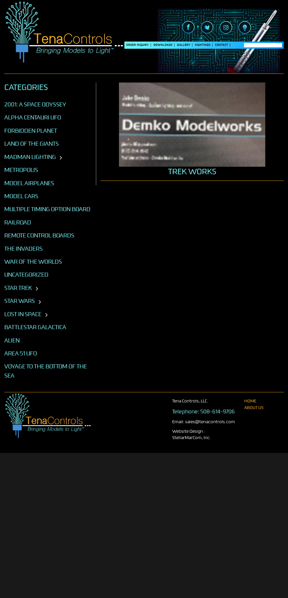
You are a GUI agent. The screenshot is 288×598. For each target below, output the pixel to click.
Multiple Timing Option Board (47, 209)
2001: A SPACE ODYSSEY (35, 104)
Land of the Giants (31, 143)
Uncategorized (26, 274)
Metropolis (21, 170)
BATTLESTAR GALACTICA (35, 327)
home (250, 401)
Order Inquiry (137, 45)
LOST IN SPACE (22, 314)
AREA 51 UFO (20, 353)
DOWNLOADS (163, 45)
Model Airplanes (29, 183)
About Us (254, 407)
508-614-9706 (217, 411)
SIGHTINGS (203, 45)
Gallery (183, 45)
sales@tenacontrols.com (210, 422)
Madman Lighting (30, 157)
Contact (221, 45)
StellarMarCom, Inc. (191, 437)
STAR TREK (18, 288)
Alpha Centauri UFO (32, 117)
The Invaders (23, 248)
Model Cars (21, 196)
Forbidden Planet (30, 130)
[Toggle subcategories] (61, 158)
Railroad (17, 222)
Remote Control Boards (39, 235)
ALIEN (12, 340)
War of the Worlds (33, 261)
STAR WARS (19, 301)
